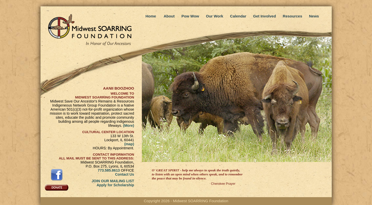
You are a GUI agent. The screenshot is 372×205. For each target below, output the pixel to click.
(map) (129, 144)
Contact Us (124, 174)
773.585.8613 (109, 170)
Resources (292, 16)
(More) (128, 126)
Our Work (214, 16)
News (314, 16)
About (169, 16)
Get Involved (264, 16)
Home (151, 16)
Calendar (238, 16)
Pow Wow (190, 16)
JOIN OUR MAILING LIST (113, 181)
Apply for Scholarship (115, 185)
